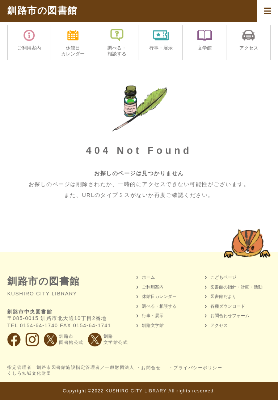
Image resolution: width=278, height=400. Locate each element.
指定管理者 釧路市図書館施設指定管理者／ (70, 371)
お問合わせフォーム (229, 315)
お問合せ (151, 367)
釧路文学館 (153, 325)
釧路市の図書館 (42, 10)
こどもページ (223, 277)
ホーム (148, 277)
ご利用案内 (153, 287)
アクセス (219, 325)
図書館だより (223, 296)
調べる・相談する (159, 306)
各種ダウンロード (227, 306)
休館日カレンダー (159, 296)
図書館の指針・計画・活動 (236, 287)
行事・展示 (153, 315)
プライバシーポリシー (197, 367)
